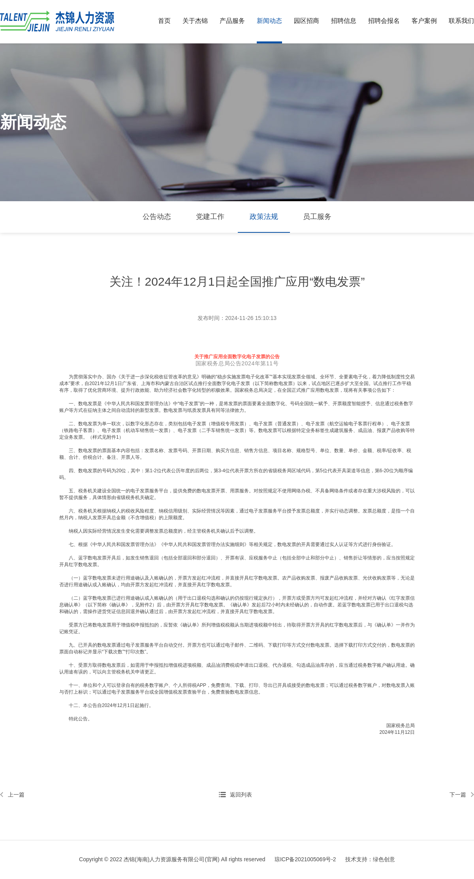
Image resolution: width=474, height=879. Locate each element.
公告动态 (157, 217)
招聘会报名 (384, 20)
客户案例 (424, 20)
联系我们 (461, 20)
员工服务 (317, 217)
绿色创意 (384, 859)
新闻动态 (269, 20)
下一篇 (458, 794)
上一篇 (16, 794)
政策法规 (264, 217)
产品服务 (232, 20)
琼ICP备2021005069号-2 (305, 859)
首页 (164, 20)
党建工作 (210, 217)
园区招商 (306, 20)
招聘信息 (343, 20)
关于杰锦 (195, 20)
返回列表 (241, 794)
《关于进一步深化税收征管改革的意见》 (158, 377)
